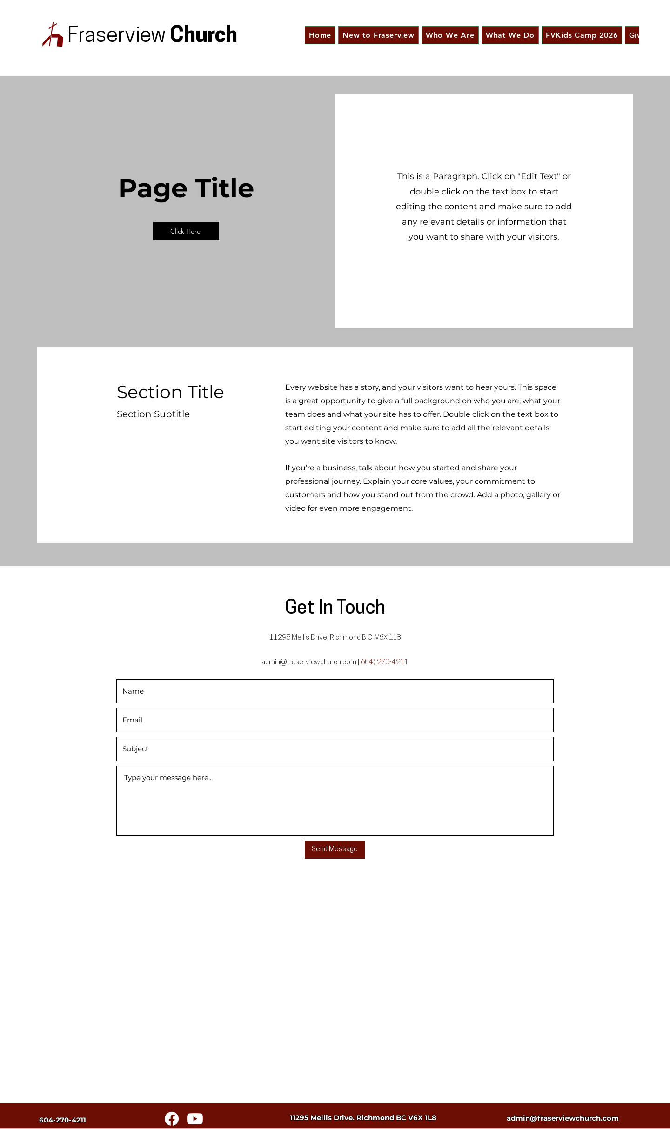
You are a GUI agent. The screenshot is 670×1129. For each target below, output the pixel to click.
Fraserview (118, 36)
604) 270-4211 (385, 662)
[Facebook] (171, 1118)
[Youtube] (195, 1118)
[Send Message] (335, 850)
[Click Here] (186, 231)
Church (203, 36)
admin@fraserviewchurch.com (308, 662)
